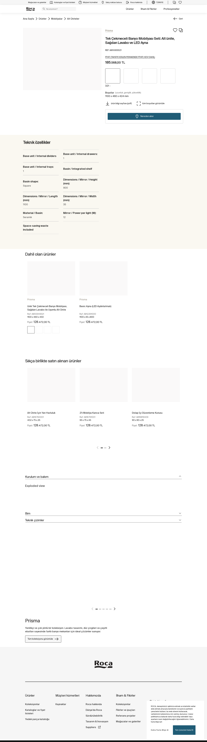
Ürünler (130, 9)
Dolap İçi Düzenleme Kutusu (147, 412)
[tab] (103, 477)
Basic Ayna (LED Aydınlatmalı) (95, 306)
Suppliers (91, 727)
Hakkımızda (93, 695)
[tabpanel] (51, 299)
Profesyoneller (172, 9)
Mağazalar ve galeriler (128, 721)
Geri (181, 19)
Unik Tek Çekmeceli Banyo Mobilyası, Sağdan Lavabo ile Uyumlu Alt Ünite (47, 308)
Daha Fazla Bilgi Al (160, 730)
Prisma (31, 299)
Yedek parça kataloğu (37, 719)
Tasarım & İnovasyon (97, 721)
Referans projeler (125, 715)
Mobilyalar (57, 18)
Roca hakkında (94, 704)
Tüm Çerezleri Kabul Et (184, 730)
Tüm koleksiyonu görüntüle (43, 639)
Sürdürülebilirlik (94, 715)
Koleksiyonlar (32, 704)
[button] (43, 8)
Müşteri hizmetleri (67, 695)
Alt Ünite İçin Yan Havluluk (41, 412)
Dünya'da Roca (94, 710)
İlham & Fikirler (149, 9)
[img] (30, 329)
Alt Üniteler (73, 18)
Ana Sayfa (28, 18)
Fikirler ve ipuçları (125, 710)
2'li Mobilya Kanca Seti (92, 412)
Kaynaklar (60, 704)
